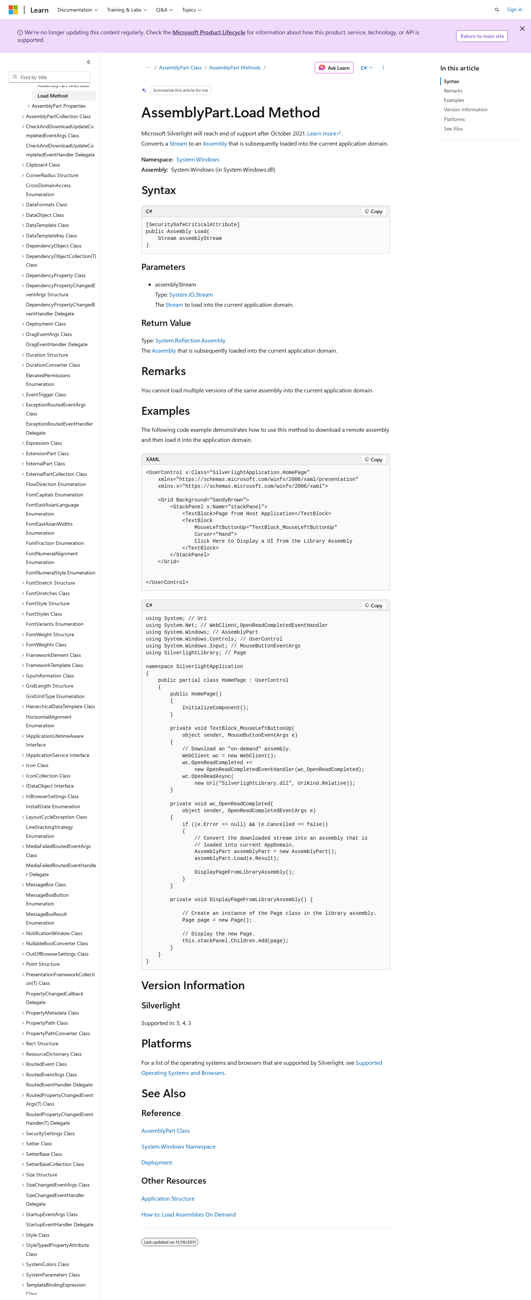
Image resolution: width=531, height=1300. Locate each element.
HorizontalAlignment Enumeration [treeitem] (49, 721)
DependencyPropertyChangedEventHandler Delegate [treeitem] (60, 309)
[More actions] (383, 67)
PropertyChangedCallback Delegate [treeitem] (54, 998)
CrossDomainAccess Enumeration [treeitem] (48, 190)
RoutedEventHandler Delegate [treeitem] (59, 1084)
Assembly (215, 143)
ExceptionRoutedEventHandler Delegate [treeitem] (59, 428)
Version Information (466, 109)
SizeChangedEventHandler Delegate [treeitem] (55, 1200)
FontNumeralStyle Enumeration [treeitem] (60, 572)
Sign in (514, 9)
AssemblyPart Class (180, 67)
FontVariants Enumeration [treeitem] (54, 623)
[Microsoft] (13, 9)
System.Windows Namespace (178, 1146)
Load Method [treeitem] (53, 95)
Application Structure (167, 1198)
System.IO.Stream (191, 294)
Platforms (454, 119)
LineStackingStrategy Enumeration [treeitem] (49, 831)
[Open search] (497, 9)
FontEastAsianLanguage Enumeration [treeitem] (52, 509)
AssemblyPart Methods (235, 67)
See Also (453, 128)
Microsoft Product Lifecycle (208, 32)
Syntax (451, 81)
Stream (178, 143)
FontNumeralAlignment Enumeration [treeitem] (52, 558)
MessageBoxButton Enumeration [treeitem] (47, 899)
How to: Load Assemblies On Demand (188, 1214)
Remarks (453, 90)
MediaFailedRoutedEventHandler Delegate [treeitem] (61, 870)
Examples (454, 99)
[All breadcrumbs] (147, 67)
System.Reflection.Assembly (190, 340)
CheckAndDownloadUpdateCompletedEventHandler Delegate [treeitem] (60, 150)
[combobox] (49, 77)
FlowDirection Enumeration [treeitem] (56, 484)
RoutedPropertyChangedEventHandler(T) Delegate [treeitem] (59, 1119)
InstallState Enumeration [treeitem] (53, 806)
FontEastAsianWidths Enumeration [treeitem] (49, 528)
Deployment (156, 1162)
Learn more (321, 133)
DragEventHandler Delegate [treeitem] (56, 344)
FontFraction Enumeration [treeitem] (55, 542)
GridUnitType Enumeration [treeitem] (55, 696)
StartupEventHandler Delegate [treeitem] (59, 1224)
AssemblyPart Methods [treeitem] (63, 85)
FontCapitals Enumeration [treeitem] (54, 494)
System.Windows (197, 159)
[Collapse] (88, 62)
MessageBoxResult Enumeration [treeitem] (46, 918)
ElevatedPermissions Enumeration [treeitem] (48, 380)
